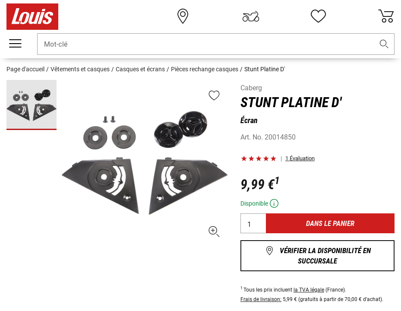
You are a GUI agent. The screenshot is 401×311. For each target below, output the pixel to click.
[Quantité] (253, 223)
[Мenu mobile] (15, 43)
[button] (384, 44)
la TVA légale (309, 290)
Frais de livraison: (260, 299)
